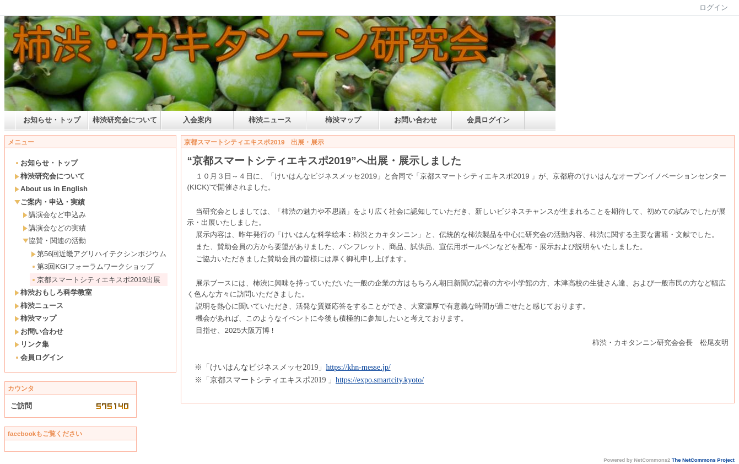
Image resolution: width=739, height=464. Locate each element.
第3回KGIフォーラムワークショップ (92, 266)
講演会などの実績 (54, 228)
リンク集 (31, 344)
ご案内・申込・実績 (49, 202)
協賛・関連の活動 (54, 240)
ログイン (713, 7)
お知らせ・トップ (51, 120)
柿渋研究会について (125, 120)
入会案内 (197, 120)
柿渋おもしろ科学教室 (53, 292)
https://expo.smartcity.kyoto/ (380, 380)
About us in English (51, 189)
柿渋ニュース (270, 120)
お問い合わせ (415, 120)
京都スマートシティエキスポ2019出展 (95, 280)
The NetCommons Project (703, 460)
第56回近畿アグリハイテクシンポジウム (98, 254)
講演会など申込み (54, 215)
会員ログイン (488, 120)
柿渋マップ (343, 120)
